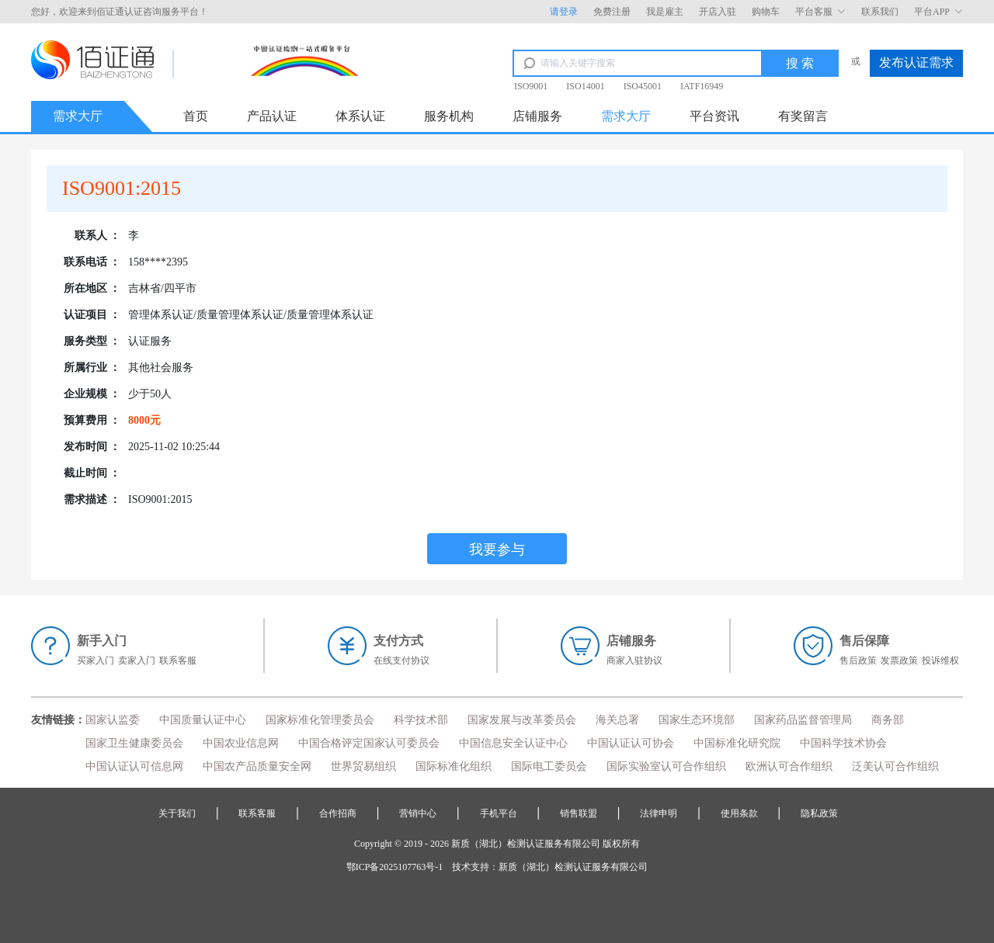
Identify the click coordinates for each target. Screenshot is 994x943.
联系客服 (177, 660)
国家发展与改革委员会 (521, 720)
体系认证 (360, 116)
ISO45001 (643, 86)
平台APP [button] (938, 11)
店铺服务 (537, 116)
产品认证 (272, 116)
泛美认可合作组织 (895, 766)
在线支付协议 (401, 660)
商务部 (887, 720)
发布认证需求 (916, 62)
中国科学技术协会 (843, 743)
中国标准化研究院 (736, 743)
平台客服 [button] (820, 11)
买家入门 (95, 660)
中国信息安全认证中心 (513, 743)
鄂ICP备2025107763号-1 (394, 867)
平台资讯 (714, 116)
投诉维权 (940, 660)
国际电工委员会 (549, 766)
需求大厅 (626, 116)
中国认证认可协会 (630, 743)
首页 (195, 116)
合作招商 (337, 813)
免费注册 (612, 11)
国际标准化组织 (453, 766)
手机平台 (498, 813)
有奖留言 (803, 116)
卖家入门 (136, 660)
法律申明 (658, 813)
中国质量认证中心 (202, 720)
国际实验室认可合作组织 (666, 766)
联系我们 (879, 11)
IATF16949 (701, 86)
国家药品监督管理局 (803, 720)
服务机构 (449, 116)
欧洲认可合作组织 (789, 766)
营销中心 (417, 813)
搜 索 (800, 63)
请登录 (564, 11)
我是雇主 (664, 11)
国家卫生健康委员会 (134, 743)
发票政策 (899, 660)
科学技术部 (421, 720)
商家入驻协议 (634, 660)
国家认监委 (112, 720)
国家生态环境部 (697, 720)
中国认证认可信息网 (134, 766)
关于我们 (177, 813)
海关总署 (617, 720)
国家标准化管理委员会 (320, 720)
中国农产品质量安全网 (257, 766)
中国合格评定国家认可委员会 (369, 743)
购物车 (766, 11)
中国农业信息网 (241, 743)
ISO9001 (530, 86)
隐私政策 (819, 813)
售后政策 (858, 660)
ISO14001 (585, 86)
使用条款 (739, 813)
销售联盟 (578, 813)
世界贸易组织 (363, 766)
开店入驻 (717, 11)
